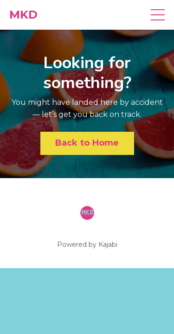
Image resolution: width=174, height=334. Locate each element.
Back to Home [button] (87, 143)
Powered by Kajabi (87, 244)
